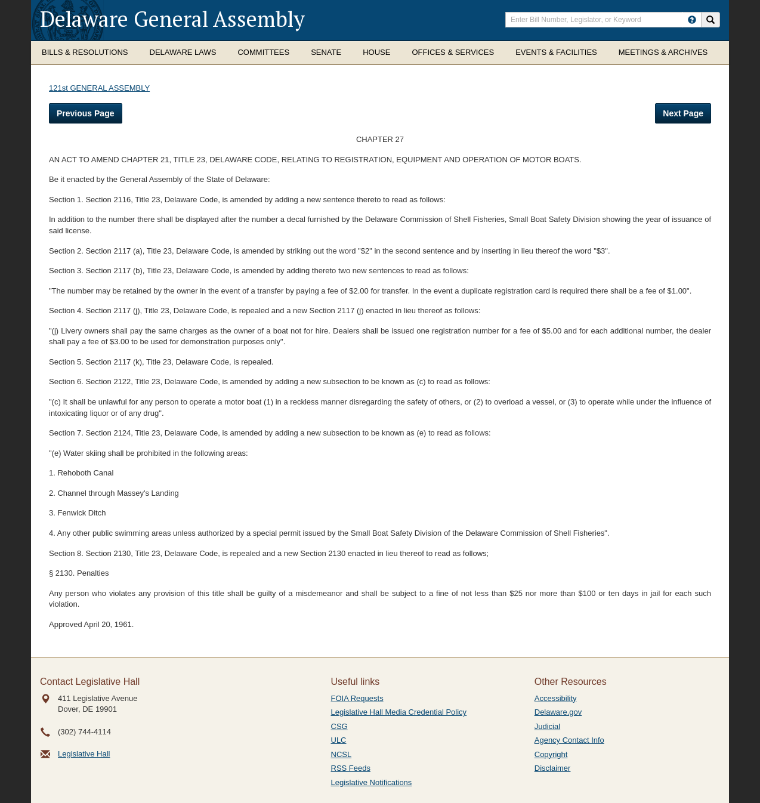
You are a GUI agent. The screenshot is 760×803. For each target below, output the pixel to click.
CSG (339, 726)
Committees (263, 52)
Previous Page (86, 113)
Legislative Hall (84, 753)
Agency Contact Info (569, 740)
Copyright (551, 754)
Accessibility (556, 698)
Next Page (683, 113)
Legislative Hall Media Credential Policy (399, 712)
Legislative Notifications (371, 782)
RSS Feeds (350, 768)
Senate (326, 52)
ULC (339, 740)
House (376, 52)
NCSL (341, 754)
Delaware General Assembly (172, 19)
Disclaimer (553, 768)
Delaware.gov (558, 712)
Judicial (547, 726)
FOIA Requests (357, 698)
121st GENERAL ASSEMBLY (99, 88)
